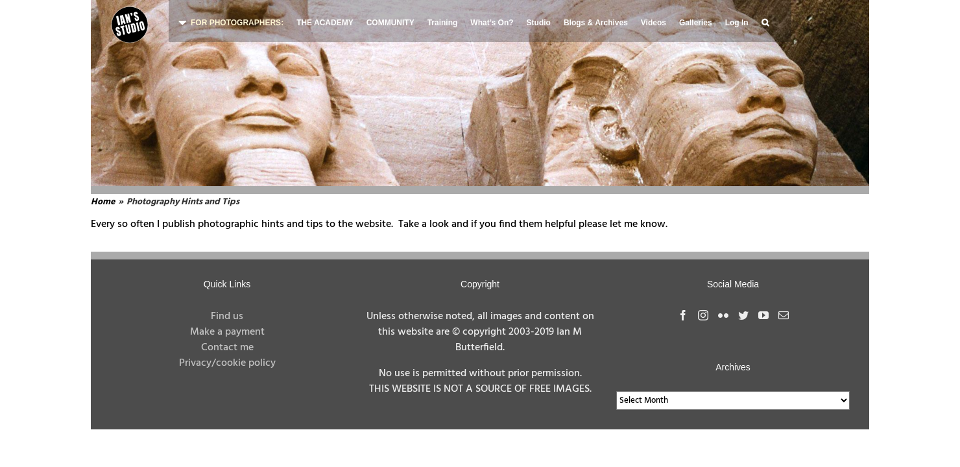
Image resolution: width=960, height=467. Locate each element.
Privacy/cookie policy (227, 363)
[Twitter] (743, 315)
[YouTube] (763, 315)
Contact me (227, 347)
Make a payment (227, 332)
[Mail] (783, 315)
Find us (227, 316)
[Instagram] (703, 315)
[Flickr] (723, 315)
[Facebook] (683, 315)
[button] (765, 21)
